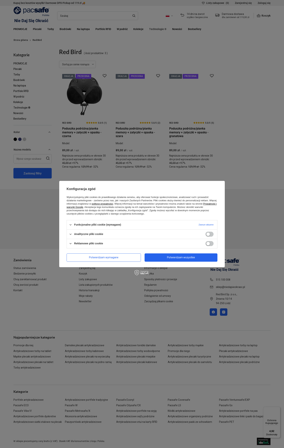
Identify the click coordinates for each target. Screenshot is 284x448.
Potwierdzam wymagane (103, 257)
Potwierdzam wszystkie (181, 257)
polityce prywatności (102, 203)
